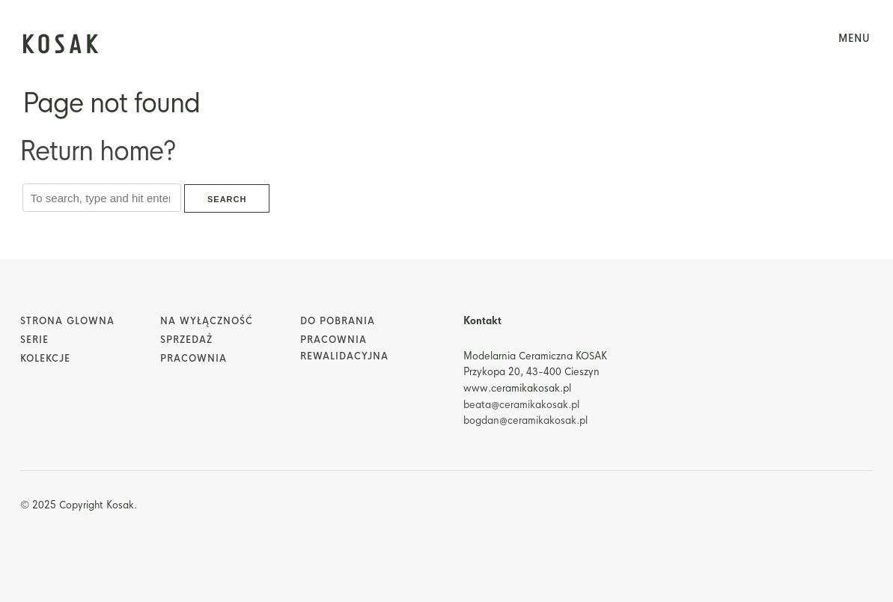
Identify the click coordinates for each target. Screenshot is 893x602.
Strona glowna (67, 321)
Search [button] (226, 199)
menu (854, 38)
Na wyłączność (206, 321)
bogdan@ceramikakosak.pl (525, 420)
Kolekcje (45, 359)
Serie (34, 340)
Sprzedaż (186, 340)
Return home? (97, 151)
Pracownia (193, 359)
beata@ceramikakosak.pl (521, 404)
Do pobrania (337, 321)
